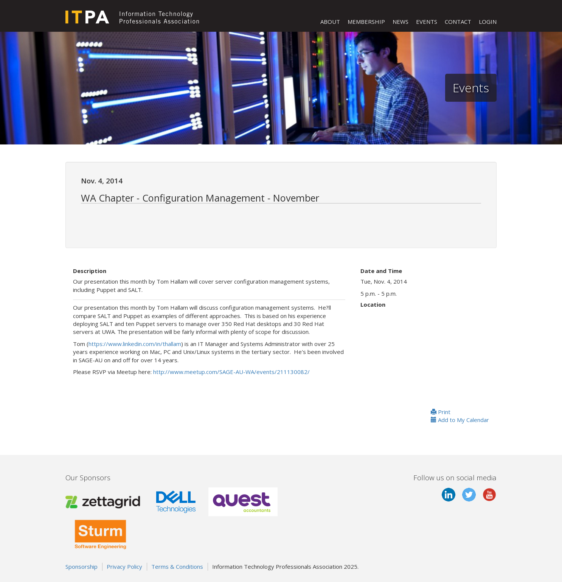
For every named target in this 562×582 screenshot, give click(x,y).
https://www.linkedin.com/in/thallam (134, 344)
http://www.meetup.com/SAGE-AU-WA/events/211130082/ (231, 372)
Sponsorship (81, 566)
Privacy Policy (124, 566)
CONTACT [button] (458, 21)
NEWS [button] (400, 21)
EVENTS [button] (426, 21)
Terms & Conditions (177, 566)
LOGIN (488, 21)
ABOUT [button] (330, 21)
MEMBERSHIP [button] (366, 21)
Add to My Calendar (460, 420)
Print (440, 412)
